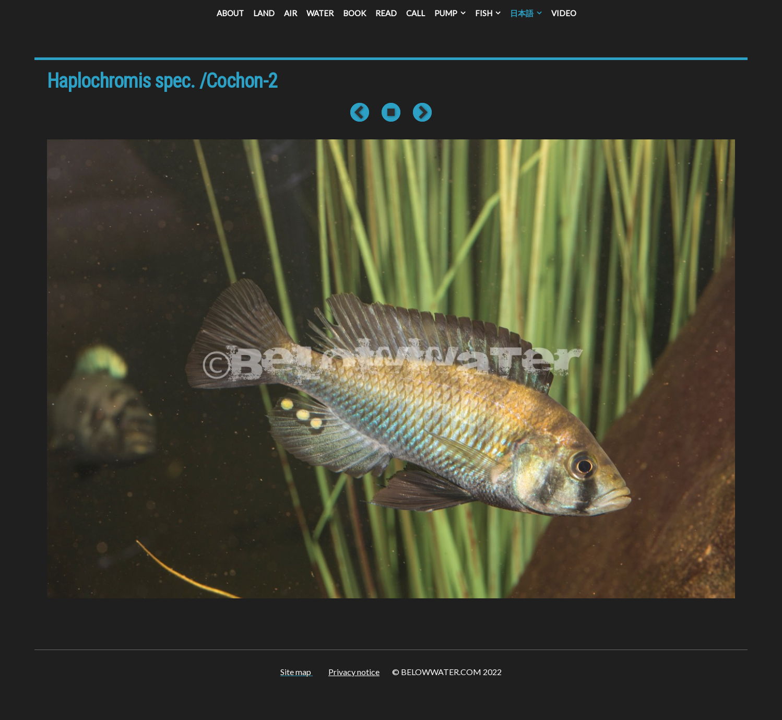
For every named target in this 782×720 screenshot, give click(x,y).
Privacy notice (354, 672)
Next (420, 112)
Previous (361, 112)
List (391, 112)
